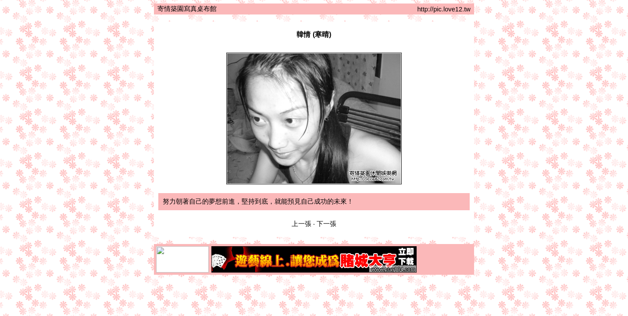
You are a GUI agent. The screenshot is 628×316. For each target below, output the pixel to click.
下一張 (326, 223)
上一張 (301, 223)
